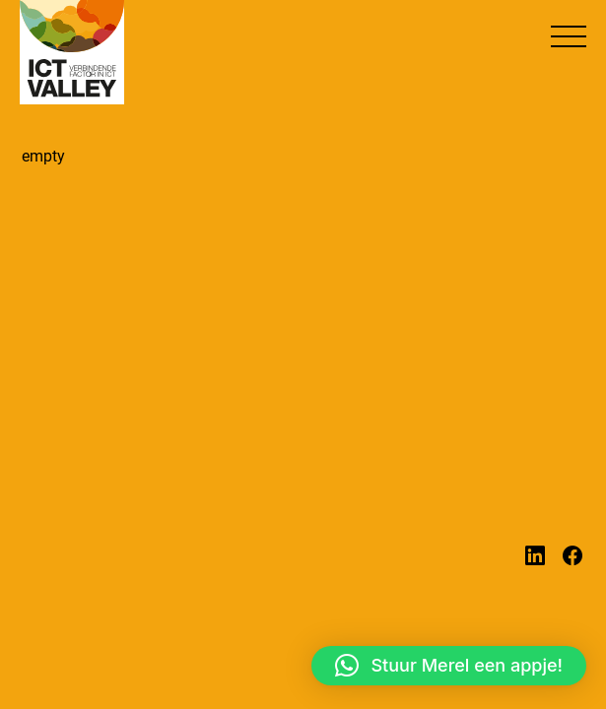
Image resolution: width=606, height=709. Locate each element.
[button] (568, 36)
